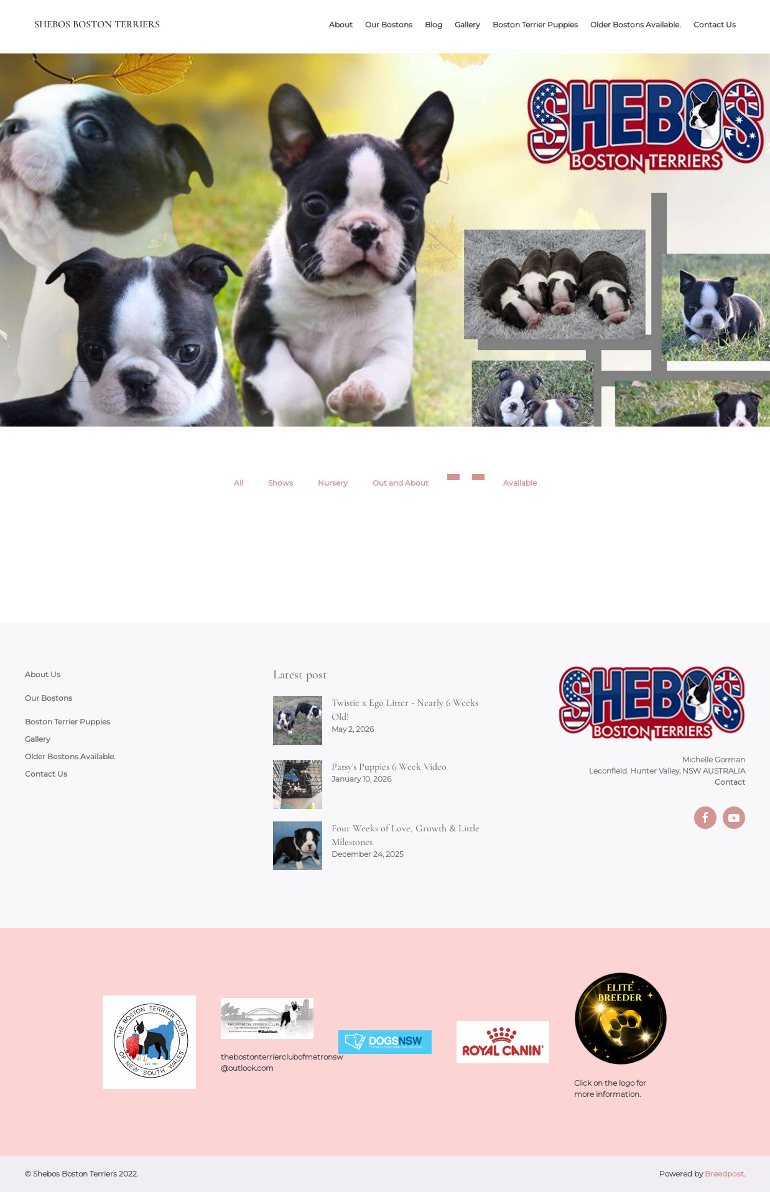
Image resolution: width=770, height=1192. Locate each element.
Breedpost (724, 1173)
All (238, 482)
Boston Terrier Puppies (535, 24)
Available (520, 482)
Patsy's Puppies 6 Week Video (389, 766)
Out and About (401, 482)
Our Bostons (388, 24)
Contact (730, 782)
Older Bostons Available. (635, 24)
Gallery (467, 24)
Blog (433, 24)
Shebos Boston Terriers (97, 24)
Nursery (333, 482)
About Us (42, 674)
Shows (280, 482)
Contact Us (714, 24)
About (341, 24)
